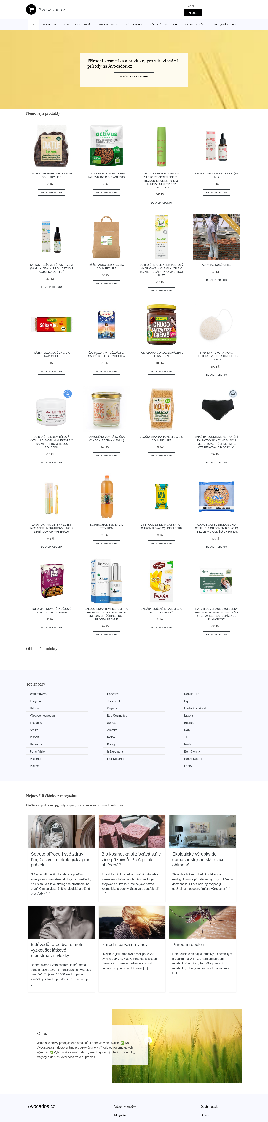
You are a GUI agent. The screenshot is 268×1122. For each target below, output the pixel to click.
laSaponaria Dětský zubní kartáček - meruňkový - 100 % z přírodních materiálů (51, 528)
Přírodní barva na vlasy (125, 921)
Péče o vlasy (133, 24)
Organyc (202, 701)
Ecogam (202, 694)
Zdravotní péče (194, 24)
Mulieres (202, 736)
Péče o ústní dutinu (163, 24)
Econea (146, 715)
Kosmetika (50, 24)
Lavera (201, 708)
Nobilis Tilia (149, 694)
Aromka (36, 722)
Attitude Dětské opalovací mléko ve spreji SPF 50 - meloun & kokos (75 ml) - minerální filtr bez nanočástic (161, 180)
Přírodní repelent (188, 921)
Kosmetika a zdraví (77, 24)
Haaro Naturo (95, 743)
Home (33, 24)
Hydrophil (92, 728)
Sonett (90, 715)
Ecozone (92, 694)
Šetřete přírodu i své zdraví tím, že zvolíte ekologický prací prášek (61, 836)
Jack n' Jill (37, 701)
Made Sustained (41, 708)
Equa (89, 701)
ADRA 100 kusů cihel (216, 264)
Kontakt (206, 1100)
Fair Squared (39, 743)
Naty (89, 722)
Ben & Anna (149, 736)
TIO (33, 728)
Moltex (145, 743)
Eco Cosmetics (151, 708)
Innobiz (146, 722)
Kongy (145, 728)
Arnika (201, 715)
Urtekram (147, 701)
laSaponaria (94, 736)
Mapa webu (122, 1100)
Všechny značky (125, 1083)
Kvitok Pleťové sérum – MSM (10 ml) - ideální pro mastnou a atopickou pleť (51, 268)
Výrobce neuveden (98, 708)
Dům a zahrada (107, 24)
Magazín (120, 1092)
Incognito (37, 715)
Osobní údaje (209, 1083)
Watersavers (39, 694)
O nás (205, 1092)
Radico (201, 728)
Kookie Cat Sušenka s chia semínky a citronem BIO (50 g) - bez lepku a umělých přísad (216, 528)
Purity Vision (39, 736)
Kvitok (201, 722)
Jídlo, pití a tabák (224, 24)
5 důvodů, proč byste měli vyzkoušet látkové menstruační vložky (56, 927)
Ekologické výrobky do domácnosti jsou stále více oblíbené (198, 836)
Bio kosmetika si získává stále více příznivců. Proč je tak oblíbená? (131, 836)
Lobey (201, 743)
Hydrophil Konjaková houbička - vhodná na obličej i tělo (217, 356)
